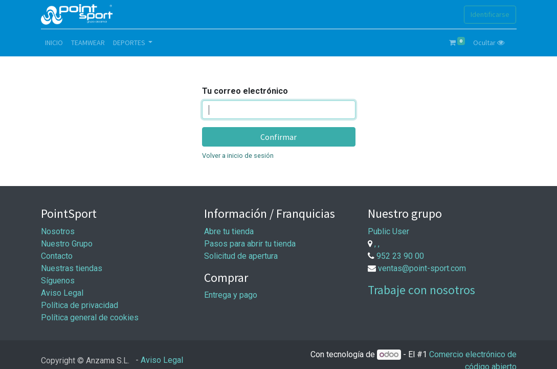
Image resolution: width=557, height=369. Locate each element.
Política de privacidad (79, 305)
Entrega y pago (230, 295)
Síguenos (58, 280)
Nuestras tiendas (71, 268)
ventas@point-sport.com (422, 268)
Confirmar (278, 137)
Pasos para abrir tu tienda (250, 244)
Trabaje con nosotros (421, 289)
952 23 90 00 (400, 256)
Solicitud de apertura (241, 256)
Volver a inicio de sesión (238, 155)
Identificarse (490, 14)
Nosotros (58, 231)
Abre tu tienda (229, 231)
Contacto (57, 256)
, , (377, 244)
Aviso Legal (62, 293)
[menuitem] (54, 42)
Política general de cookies (90, 317)
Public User (388, 231)
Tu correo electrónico (245, 91)
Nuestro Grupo (67, 244)
